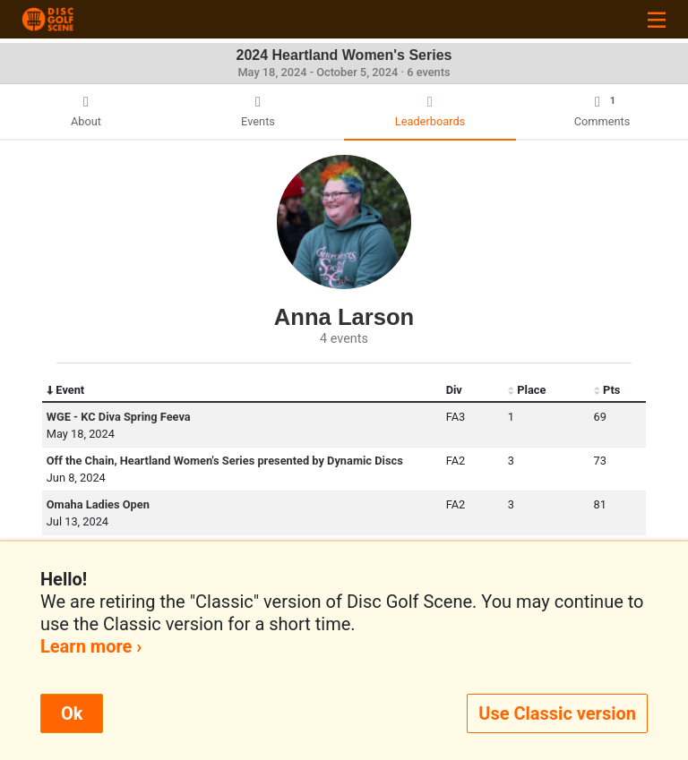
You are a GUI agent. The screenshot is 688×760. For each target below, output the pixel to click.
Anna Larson (344, 316)
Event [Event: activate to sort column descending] (65, 390)
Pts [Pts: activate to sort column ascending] (607, 390)
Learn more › (91, 646)
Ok (71, 713)
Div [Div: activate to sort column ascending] (454, 390)
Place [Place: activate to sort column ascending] (527, 390)
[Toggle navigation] (656, 19)
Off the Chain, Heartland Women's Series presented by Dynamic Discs (225, 460)
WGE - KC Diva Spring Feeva (119, 416)
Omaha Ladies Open (98, 504)
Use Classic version (557, 713)
